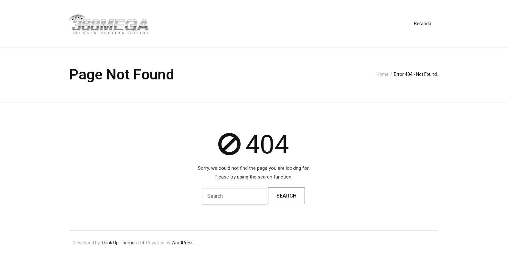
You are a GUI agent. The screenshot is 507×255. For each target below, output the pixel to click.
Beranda (422, 23)
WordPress (182, 242)
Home (382, 74)
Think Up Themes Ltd (122, 242)
